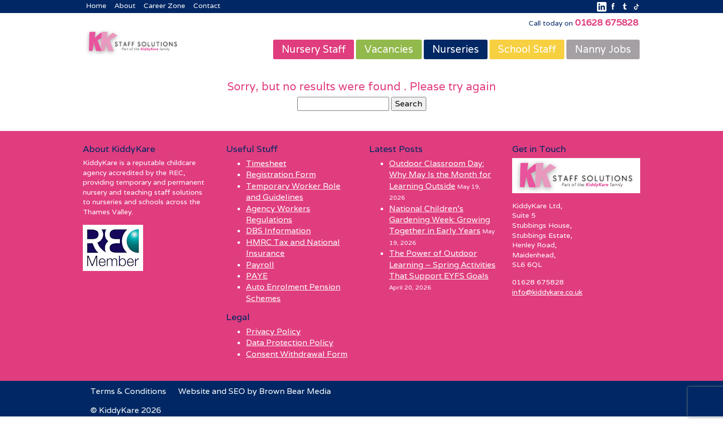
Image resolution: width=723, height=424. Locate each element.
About (125, 5)
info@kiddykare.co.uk (547, 292)
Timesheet (266, 163)
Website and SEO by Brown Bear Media (254, 391)
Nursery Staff (313, 49)
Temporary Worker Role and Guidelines (293, 191)
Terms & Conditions (128, 391)
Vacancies (389, 49)
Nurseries (455, 49)
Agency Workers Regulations (278, 214)
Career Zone (164, 5)
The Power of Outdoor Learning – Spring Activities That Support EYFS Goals (442, 264)
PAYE (257, 275)
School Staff (527, 49)
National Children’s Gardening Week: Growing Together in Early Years (439, 219)
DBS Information (278, 230)
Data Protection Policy (289, 342)
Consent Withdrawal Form (296, 354)
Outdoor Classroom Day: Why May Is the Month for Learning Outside (440, 174)
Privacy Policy (273, 331)
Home (96, 5)
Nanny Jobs (603, 49)
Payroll (260, 264)
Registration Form (281, 174)
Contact (206, 5)
